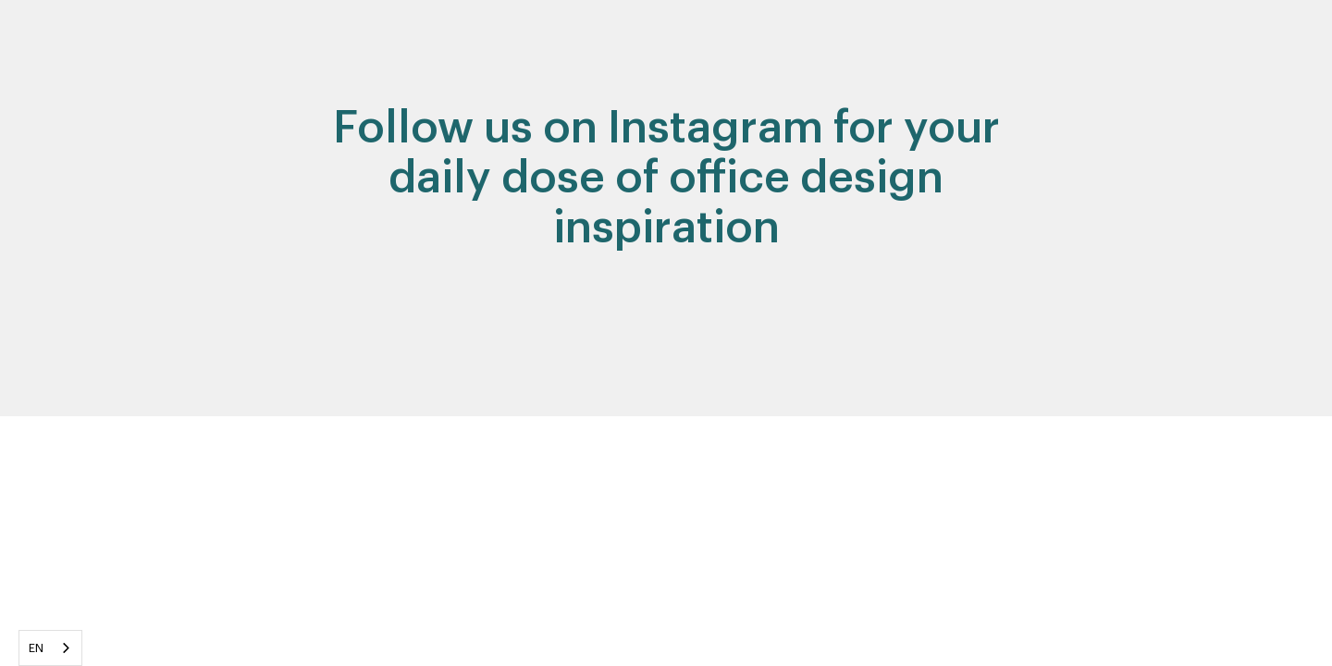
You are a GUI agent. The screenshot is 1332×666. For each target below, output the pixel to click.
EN (36, 648)
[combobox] (50, 648)
